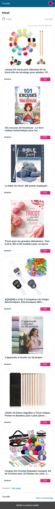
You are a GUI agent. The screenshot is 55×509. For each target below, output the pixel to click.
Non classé (16, 488)
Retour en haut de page (44, 498)
